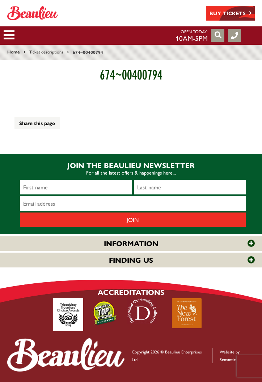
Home (13, 51)
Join (133, 219)
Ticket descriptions (46, 51)
